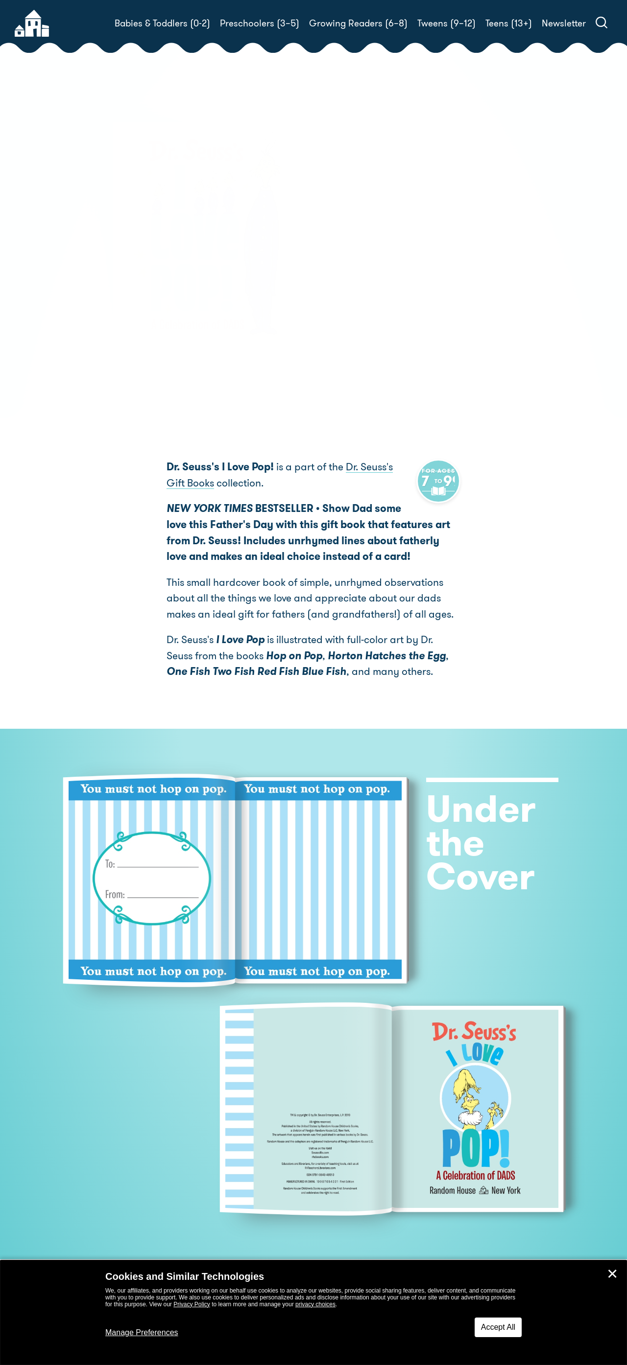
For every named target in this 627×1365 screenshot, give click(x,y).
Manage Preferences (141, 1332)
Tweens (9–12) (446, 23)
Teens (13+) (508, 23)
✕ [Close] (612, 1274)
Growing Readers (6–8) (358, 23)
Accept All (498, 1327)
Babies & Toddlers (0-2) (162, 23)
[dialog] (313, 1312)
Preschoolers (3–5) (259, 23)
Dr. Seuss (375, 262)
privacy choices (315, 1304)
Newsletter (564, 23)
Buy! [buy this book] (345, 296)
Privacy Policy (191, 1304)
